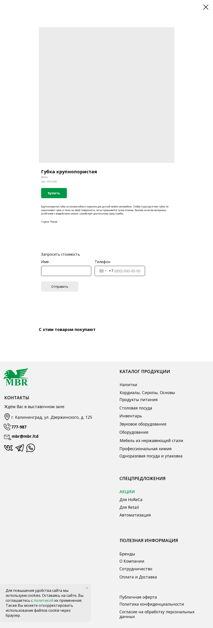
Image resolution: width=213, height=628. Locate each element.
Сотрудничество (135, 568)
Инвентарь (130, 416)
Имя (45, 261)
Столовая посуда (135, 408)
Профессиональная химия (145, 448)
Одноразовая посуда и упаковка (151, 456)
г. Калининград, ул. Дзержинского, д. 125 (51, 417)
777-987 (18, 427)
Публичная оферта (138, 597)
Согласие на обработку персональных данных (156, 614)
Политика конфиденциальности (151, 604)
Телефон (102, 261)
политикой (44, 600)
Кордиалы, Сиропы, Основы (147, 392)
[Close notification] (87, 588)
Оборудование (133, 432)
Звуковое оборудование (142, 424)
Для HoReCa (131, 499)
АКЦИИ (127, 491)
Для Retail (129, 507)
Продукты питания (138, 399)
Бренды (127, 554)
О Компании (131, 561)
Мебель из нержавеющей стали (151, 440)
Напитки (128, 384)
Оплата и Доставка (138, 577)
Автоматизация (135, 515)
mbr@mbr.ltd (25, 436)
